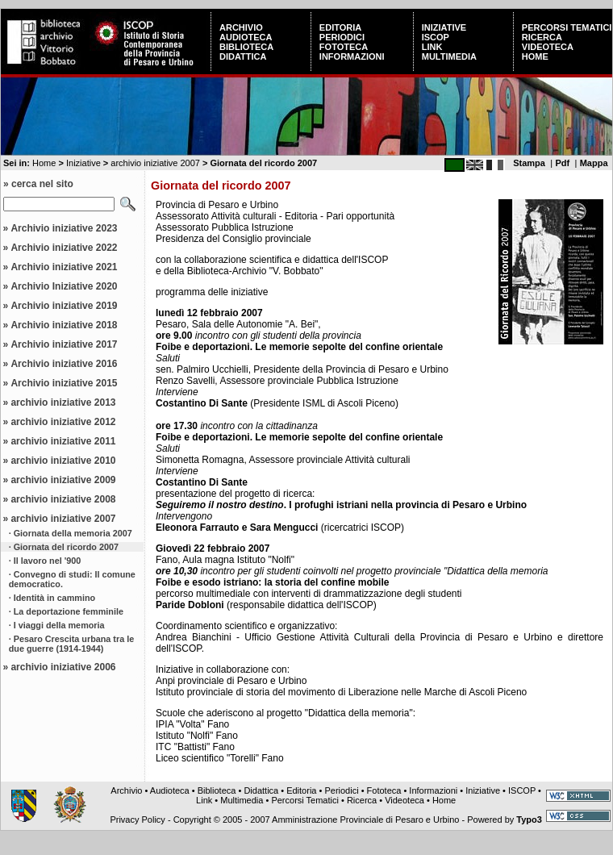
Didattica (242, 56)
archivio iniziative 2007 (155, 163)
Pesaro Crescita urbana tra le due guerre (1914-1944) (71, 643)
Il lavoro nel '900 (47, 560)
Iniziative (444, 27)
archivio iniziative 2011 (62, 441)
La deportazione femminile (68, 611)
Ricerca (542, 37)
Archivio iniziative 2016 (63, 363)
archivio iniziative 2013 (62, 402)
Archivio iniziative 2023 (63, 228)
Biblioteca (246, 47)
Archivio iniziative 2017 (63, 344)
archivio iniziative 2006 (62, 667)
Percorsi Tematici (567, 27)
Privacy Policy (137, 819)
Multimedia (449, 56)
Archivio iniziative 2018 (63, 325)
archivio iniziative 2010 (62, 460)
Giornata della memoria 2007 (73, 533)
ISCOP (435, 37)
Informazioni (352, 56)
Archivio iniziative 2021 (63, 267)
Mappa (594, 163)
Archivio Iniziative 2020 (63, 286)
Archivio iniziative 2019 (63, 305)
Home (535, 56)
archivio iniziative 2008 (62, 499)
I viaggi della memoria (59, 625)
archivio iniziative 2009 (62, 480)
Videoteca (547, 47)
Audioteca (245, 37)
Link (432, 47)
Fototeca (343, 47)
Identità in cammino (54, 598)
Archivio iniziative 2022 (63, 247)
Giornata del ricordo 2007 (66, 547)
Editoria (340, 27)
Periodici (342, 37)
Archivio (241, 27)
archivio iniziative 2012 (62, 422)
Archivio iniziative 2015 (63, 383)
